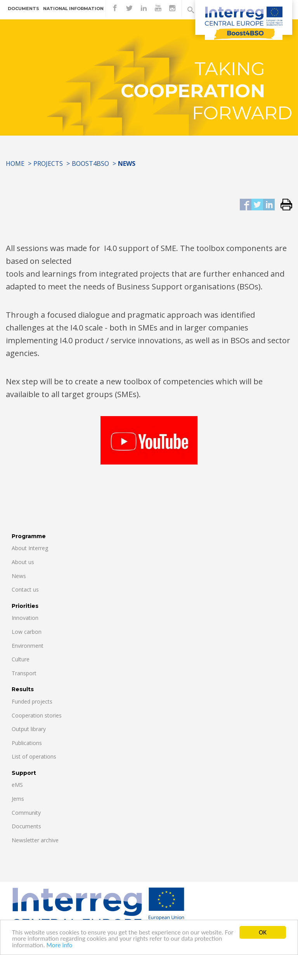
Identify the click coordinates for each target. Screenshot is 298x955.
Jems (18, 798)
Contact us (25, 589)
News (19, 576)
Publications (27, 743)
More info (60, 949)
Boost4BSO (90, 163)
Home (15, 163)
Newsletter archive (35, 840)
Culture (20, 659)
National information (73, 8)
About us (23, 562)
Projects (48, 163)
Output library (29, 729)
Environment (27, 645)
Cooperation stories (37, 715)
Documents (23, 8)
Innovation (25, 617)
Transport (24, 673)
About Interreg (30, 548)
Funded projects (32, 701)
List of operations (34, 756)
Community (26, 812)
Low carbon (27, 631)
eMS (17, 784)
